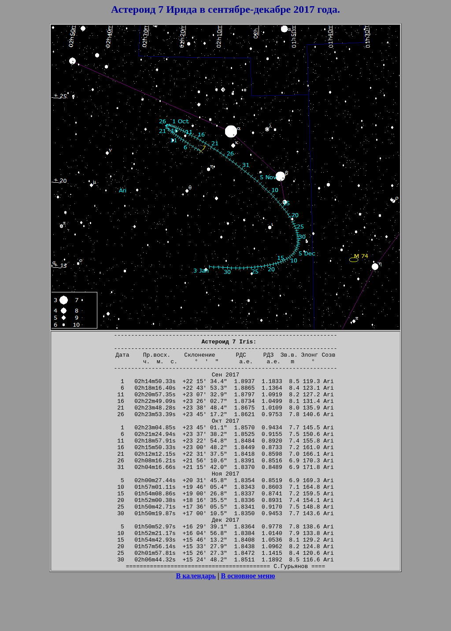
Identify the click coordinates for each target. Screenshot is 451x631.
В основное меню (248, 623)
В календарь (196, 623)
